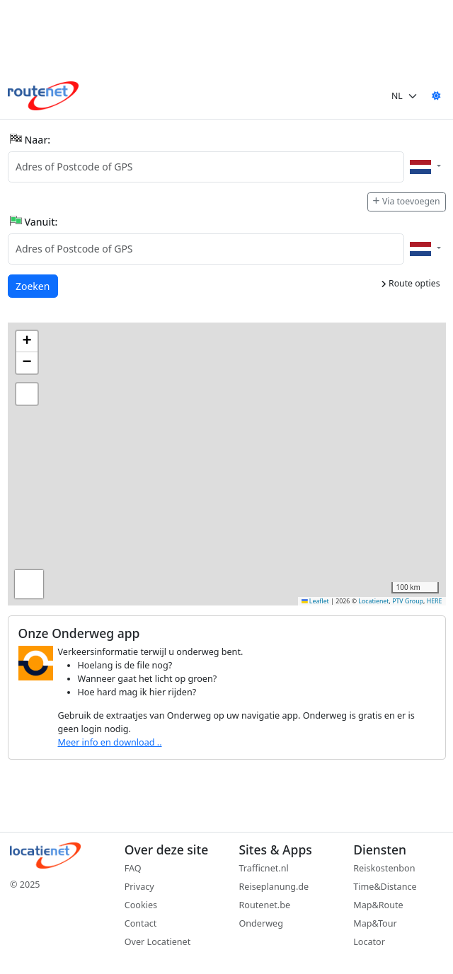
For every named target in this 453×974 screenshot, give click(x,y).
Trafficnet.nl (264, 868)
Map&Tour (374, 923)
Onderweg (261, 923)
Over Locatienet (157, 942)
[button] (27, 341)
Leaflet (315, 601)
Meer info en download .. (110, 742)
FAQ (133, 868)
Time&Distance (384, 887)
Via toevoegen (406, 201)
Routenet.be (265, 905)
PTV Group (407, 601)
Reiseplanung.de (274, 887)
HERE (434, 601)
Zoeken (33, 285)
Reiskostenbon (384, 868)
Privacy (139, 887)
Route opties (410, 283)
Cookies (141, 905)
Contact (141, 923)
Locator (369, 942)
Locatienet (373, 601)
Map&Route (378, 905)
